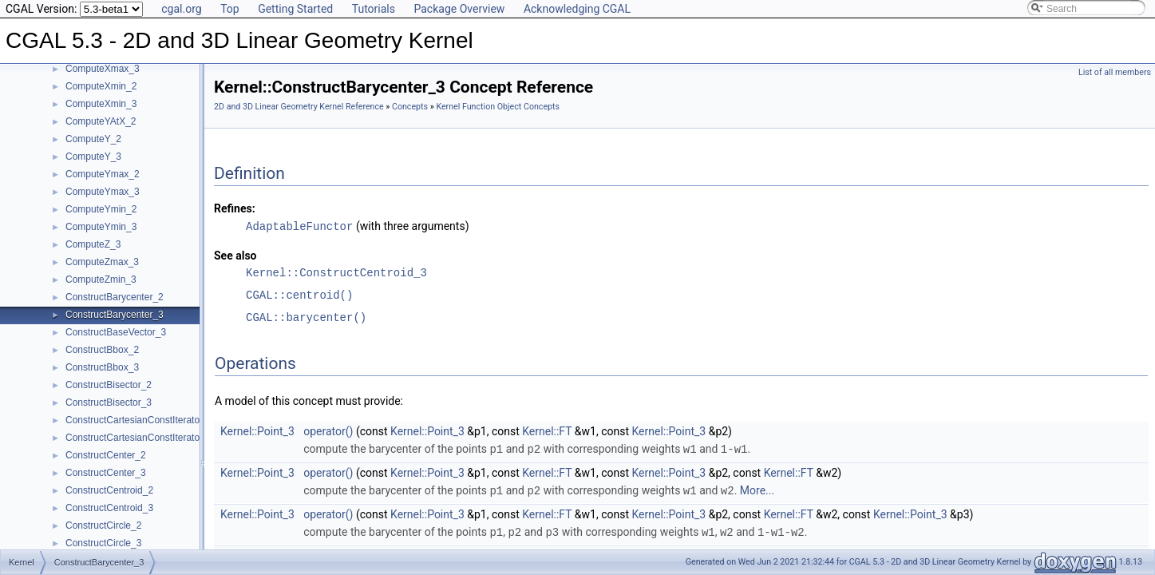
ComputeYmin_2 (100, 209)
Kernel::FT (547, 430)
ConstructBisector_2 (108, 385)
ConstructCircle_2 (103, 525)
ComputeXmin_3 (100, 103)
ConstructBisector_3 (108, 402)
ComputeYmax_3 (102, 191)
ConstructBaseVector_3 (115, 332)
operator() (328, 430)
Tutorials (373, 8)
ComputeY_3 (93, 156)
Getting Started (295, 8)
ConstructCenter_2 (105, 455)
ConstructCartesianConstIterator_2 (139, 420)
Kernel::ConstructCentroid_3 (336, 272)
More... (757, 488)
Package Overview (458, 8)
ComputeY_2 (93, 139)
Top (229, 8)
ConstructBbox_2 (102, 349)
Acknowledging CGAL (577, 8)
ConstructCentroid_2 (109, 490)
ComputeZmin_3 (100, 279)
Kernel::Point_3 (257, 430)
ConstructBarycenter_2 (114, 297)
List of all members (1114, 72)
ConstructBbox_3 (102, 367)
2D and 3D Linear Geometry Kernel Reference (299, 106)
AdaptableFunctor (299, 225)
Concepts (410, 106)
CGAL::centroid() (299, 294)
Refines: (234, 208)
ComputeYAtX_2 (100, 121)
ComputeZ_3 (93, 244)
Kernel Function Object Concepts (498, 106)
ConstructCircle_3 (103, 543)
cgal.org (181, 8)
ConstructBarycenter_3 (114, 314)
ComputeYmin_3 (100, 226)
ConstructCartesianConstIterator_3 (139, 437)
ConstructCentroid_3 (109, 508)
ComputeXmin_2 (100, 86)
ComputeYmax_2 (102, 174)
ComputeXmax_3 (102, 68)
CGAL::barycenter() (306, 316)
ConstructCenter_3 (105, 472)
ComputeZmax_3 (102, 262)
